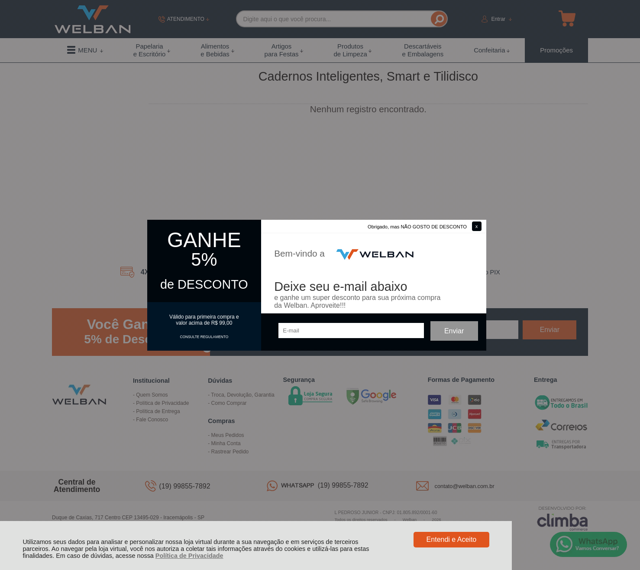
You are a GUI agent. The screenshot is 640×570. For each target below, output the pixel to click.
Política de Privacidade (189, 555)
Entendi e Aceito (452, 539)
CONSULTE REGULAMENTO (204, 337)
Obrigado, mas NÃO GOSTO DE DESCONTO (417, 226)
